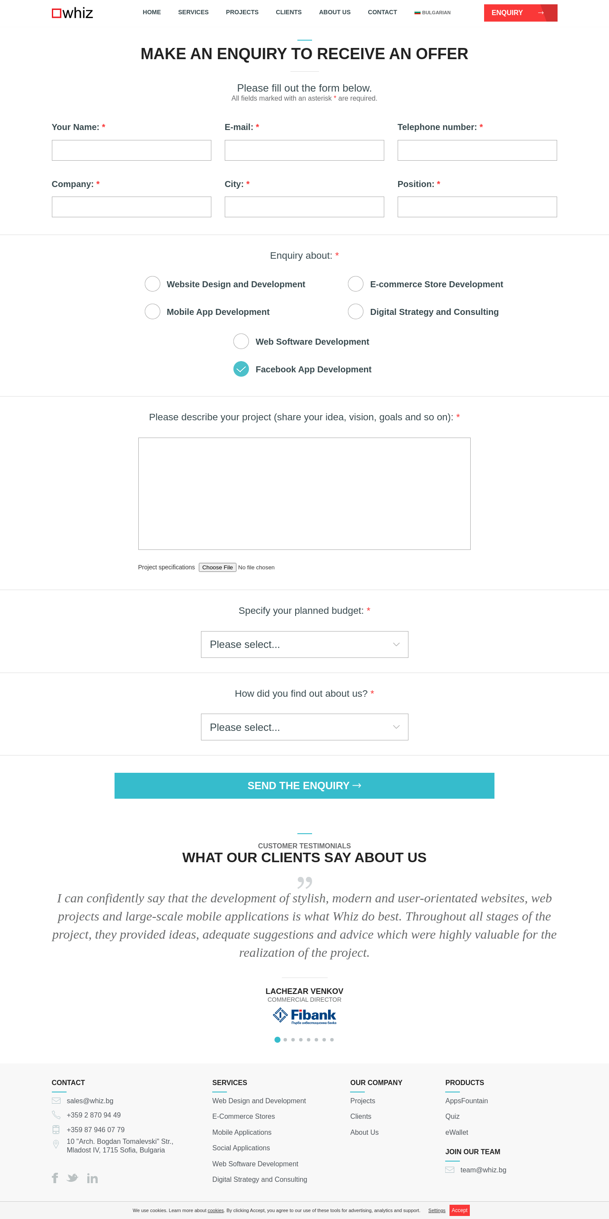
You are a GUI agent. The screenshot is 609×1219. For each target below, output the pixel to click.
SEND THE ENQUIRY (305, 785)
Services (193, 12)
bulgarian (433, 12)
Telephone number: (440, 127)
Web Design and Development (259, 1100)
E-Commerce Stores (243, 1116)
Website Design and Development (236, 284)
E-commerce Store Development (436, 284)
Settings (437, 1210)
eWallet (456, 1132)
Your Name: (78, 127)
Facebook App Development (313, 369)
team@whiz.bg (483, 1169)
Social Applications (241, 1148)
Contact (382, 12)
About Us (335, 12)
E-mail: (242, 127)
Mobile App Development (218, 312)
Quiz (452, 1116)
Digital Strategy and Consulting (434, 312)
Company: (76, 184)
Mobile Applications (241, 1132)
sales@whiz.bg (90, 1100)
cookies (216, 1210)
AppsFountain (466, 1100)
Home (152, 12)
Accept (460, 1210)
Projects (242, 12)
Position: (419, 184)
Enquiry (518, 12)
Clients (289, 12)
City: (237, 184)
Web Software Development (312, 341)
